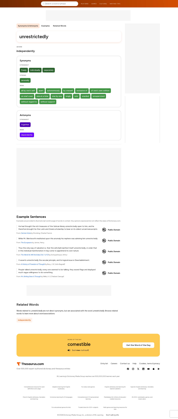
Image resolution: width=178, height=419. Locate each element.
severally (25, 80)
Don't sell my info (112, 415)
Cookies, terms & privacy (149, 363)
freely (24, 70)
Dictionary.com (150, 3)
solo (76, 96)
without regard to (29, 102)
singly (68, 96)
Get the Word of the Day (138, 345)
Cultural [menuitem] (103, 4)
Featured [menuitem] (85, 4)
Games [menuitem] (94, 4)
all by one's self (28, 90)
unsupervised (99, 96)
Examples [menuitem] (45, 26)
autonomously (53, 90)
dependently (27, 135)
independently (24, 320)
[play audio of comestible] (69, 350)
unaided (85, 96)
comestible (79, 344)
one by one (57, 96)
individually (35, 70)
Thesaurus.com (27, 3)
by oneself (68, 90)
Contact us (125, 363)
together (25, 124)
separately (48, 70)
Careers (114, 363)
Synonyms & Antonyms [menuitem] (28, 26)
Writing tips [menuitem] (115, 4)
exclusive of (82, 90)
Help (134, 363)
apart (41, 90)
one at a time (42, 96)
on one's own (27, 96)
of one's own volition (100, 90)
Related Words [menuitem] (59, 26)
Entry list (104, 363)
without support (48, 102)
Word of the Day (74, 339)
